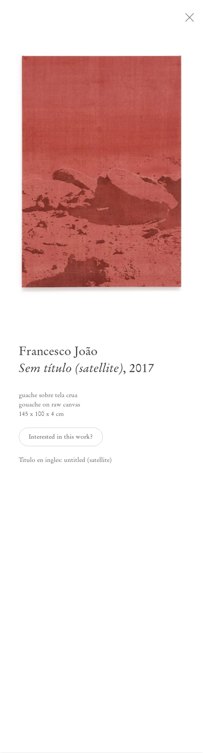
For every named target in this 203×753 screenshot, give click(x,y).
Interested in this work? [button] (61, 440)
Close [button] (189, 20)
